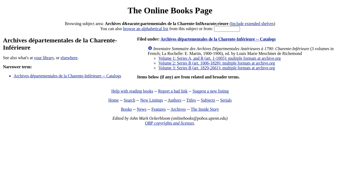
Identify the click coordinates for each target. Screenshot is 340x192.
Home (113, 100)
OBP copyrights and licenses (169, 123)
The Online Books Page (170, 10)
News (141, 109)
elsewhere (69, 57)
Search (129, 100)
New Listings (151, 100)
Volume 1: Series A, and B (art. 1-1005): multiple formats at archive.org (219, 58)
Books (126, 109)
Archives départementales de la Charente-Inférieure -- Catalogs (67, 76)
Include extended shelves (252, 23)
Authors (174, 100)
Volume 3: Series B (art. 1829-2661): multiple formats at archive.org (216, 68)
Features (158, 109)
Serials (226, 100)
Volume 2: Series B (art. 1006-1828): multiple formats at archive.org (216, 63)
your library (44, 57)
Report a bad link (173, 91)
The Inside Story (205, 109)
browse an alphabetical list (145, 28)
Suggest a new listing (211, 91)
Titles (191, 100)
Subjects (208, 100)
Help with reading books (132, 91)
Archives (178, 109)
